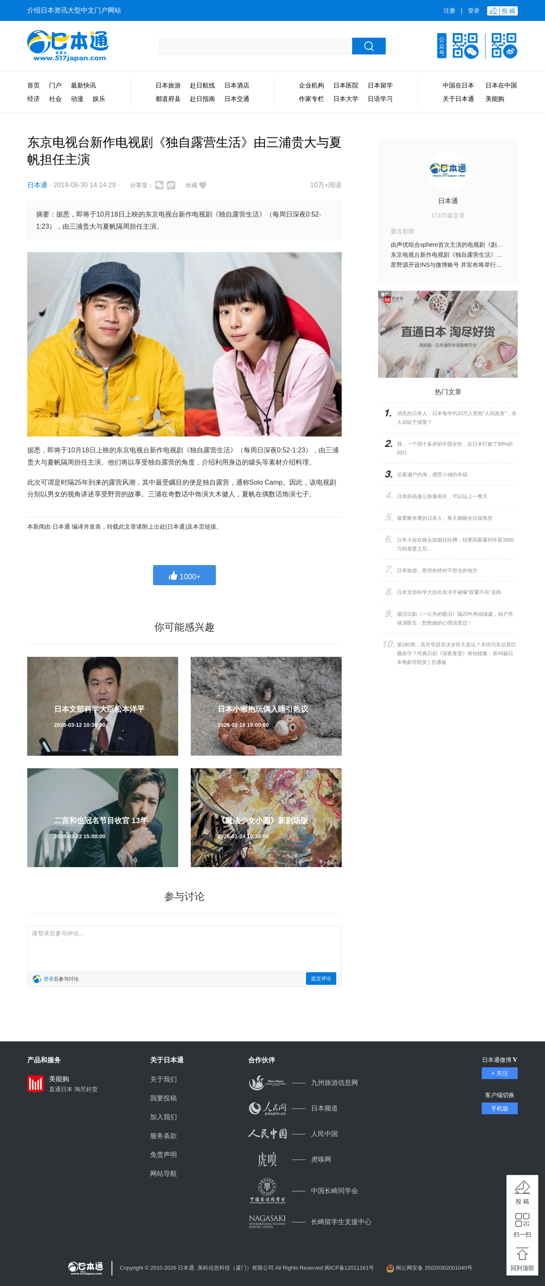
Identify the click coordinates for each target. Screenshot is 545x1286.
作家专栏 (311, 98)
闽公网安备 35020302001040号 (434, 1268)
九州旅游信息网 (303, 1082)
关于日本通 (458, 98)
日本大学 (345, 98)
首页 (33, 85)
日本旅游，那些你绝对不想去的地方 (437, 570)
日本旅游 (168, 85)
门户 (55, 85)
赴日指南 (202, 98)
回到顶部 (522, 1268)
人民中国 (293, 1133)
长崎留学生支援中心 (309, 1221)
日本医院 (345, 85)
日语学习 (380, 98)
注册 (449, 10)
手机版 (500, 1108)
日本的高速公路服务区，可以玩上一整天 (442, 496)
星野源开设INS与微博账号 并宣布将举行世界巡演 (455, 264)
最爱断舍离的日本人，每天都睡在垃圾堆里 (445, 518)
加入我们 (163, 1117)
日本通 (37, 185)
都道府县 (168, 98)
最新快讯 (83, 85)
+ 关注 (499, 1073)
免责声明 (163, 1154)
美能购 (494, 98)
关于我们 (163, 1079)
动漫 (77, 98)
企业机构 (311, 85)
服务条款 (163, 1135)
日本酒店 (236, 85)
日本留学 (380, 85)
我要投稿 (163, 1098)
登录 (474, 10)
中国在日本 (458, 85)
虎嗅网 (289, 1159)
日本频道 (293, 1108)
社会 (55, 98)
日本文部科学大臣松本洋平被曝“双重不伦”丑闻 (449, 592)
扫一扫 (522, 1234)
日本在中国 (501, 85)
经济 (33, 98)
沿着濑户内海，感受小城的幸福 (432, 475)
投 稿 (522, 1201)
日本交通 (236, 98)
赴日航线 (202, 85)
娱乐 (99, 98)
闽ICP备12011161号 (349, 1268)
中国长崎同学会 (303, 1190)
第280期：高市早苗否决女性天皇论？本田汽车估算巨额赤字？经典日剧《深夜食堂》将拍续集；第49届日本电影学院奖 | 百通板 (456, 653)
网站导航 (163, 1173)
